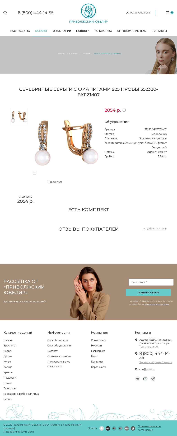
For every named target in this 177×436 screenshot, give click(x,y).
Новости (82, 31)
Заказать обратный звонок (155, 362)
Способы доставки (59, 345)
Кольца (7, 367)
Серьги (7, 350)
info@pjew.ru (147, 369)
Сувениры (9, 388)
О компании (62, 31)
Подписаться (148, 292)
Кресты (8, 372)
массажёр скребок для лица (21, 393)
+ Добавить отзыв (155, 228)
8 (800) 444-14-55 (36, 13)
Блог (94, 356)
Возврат (52, 350)
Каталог (41, 31)
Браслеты (9, 345)
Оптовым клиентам (132, 31)
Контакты (159, 31)
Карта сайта (98, 367)
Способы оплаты (57, 340)
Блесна (8, 340)
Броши (7, 356)
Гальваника (103, 31)
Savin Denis (27, 431)
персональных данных (157, 304)
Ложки (7, 383)
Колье (7, 361)
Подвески (9, 377)
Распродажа (20, 31)
